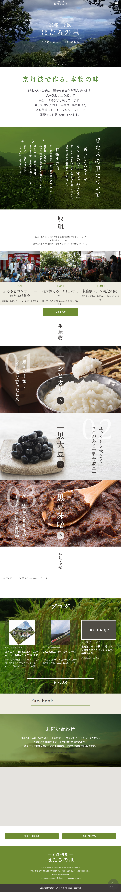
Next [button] (101, 33)
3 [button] (62, 64)
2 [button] (59, 64)
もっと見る (60, 311)
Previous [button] (19, 33)
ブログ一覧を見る (31, 836)
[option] (60, 33)
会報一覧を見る (89, 836)
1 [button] (55, 64)
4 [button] (66, 64)
